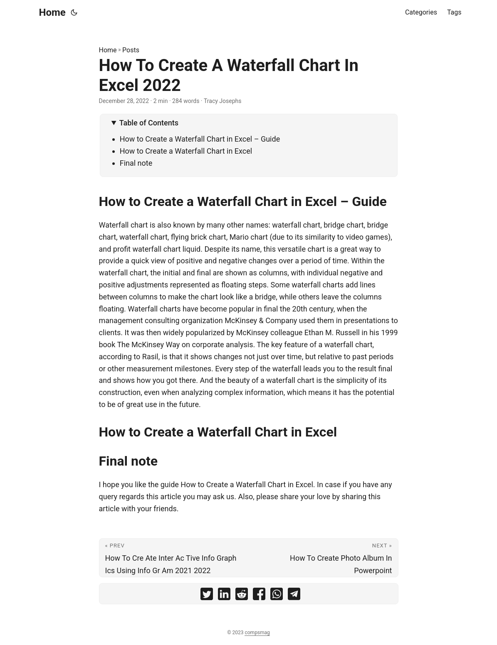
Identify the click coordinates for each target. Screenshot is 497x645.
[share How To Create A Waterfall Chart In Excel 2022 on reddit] (241, 596)
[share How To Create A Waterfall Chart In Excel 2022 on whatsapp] (276, 596)
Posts (130, 50)
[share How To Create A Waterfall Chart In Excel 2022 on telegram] (294, 596)
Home (52, 12)
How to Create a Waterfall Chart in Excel (186, 151)
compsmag (257, 632)
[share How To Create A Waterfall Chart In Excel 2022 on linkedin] (224, 596)
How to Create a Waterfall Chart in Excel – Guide (200, 139)
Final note (136, 163)
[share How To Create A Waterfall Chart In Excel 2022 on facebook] (259, 596)
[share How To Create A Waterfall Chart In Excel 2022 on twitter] (206, 596)
